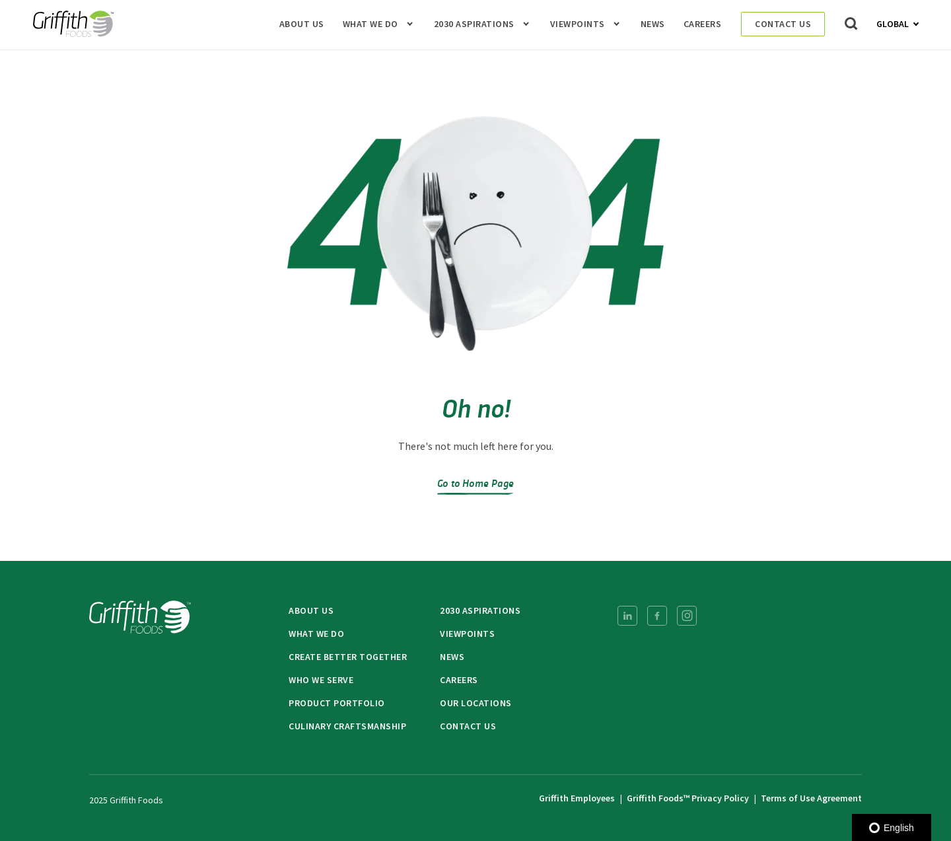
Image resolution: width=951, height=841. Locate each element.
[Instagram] (687, 616)
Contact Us (783, 24)
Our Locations (476, 703)
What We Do (370, 24)
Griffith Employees (577, 798)
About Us (301, 24)
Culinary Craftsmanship (347, 726)
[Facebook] (657, 616)
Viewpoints (577, 24)
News (653, 24)
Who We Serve (321, 680)
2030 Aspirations (474, 24)
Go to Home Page (475, 483)
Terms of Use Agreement (811, 798)
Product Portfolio (337, 703)
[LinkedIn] (627, 616)
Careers (703, 24)
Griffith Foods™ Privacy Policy (688, 798)
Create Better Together (348, 657)
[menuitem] (627, 616)
